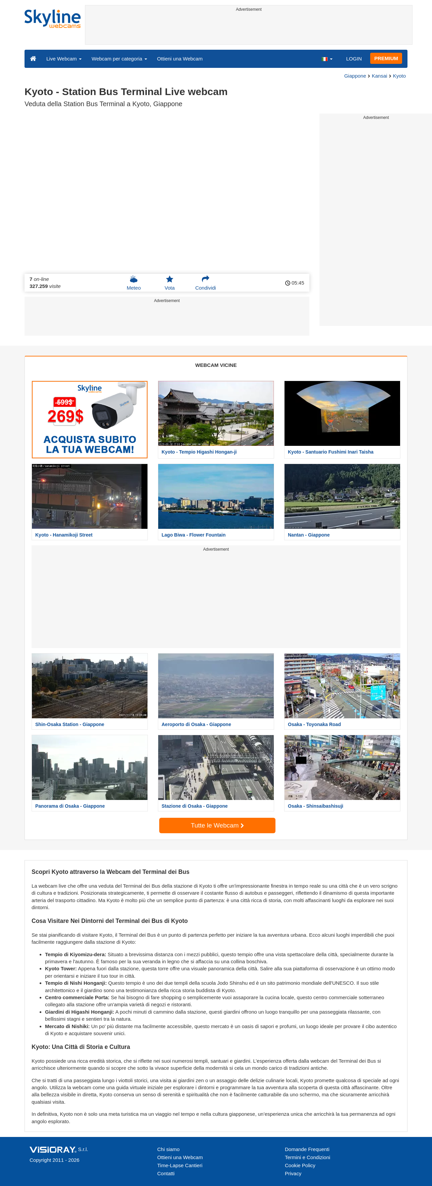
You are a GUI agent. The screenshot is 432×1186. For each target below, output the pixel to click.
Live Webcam (64, 58)
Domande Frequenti (307, 1149)
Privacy (293, 1173)
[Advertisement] (248, 29)
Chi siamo (168, 1149)
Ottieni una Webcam (180, 58)
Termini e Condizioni (307, 1157)
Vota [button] (170, 283)
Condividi (205, 283)
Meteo (134, 283)
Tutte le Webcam (217, 825)
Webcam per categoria (119, 58)
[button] (327, 58)
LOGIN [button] (354, 58)
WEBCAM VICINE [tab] (215, 365)
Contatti (166, 1173)
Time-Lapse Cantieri (180, 1165)
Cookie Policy (300, 1165)
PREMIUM (386, 58)
